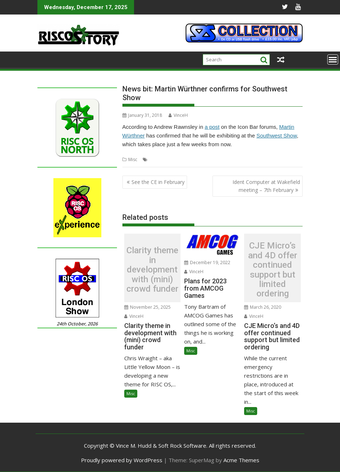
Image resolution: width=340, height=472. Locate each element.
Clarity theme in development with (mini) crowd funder (152, 270)
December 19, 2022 (207, 262)
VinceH (178, 115)
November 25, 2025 (147, 307)
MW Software (201, 159)
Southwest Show (276, 135)
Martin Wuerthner (167, 159)
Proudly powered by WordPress (121, 460)
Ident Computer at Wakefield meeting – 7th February (266, 185)
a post (212, 127)
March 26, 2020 (262, 307)
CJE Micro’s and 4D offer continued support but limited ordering (272, 269)
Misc (132, 159)
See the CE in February (158, 181)
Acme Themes (241, 460)
